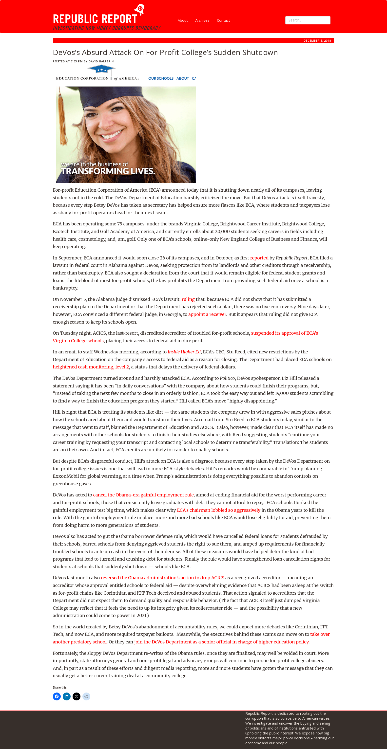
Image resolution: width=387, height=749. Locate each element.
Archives (202, 20)
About (183, 20)
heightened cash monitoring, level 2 (91, 367)
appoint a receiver (207, 314)
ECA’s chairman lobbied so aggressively (218, 510)
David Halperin (101, 61)
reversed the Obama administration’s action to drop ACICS (162, 578)
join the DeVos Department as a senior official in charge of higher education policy (221, 642)
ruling (188, 299)
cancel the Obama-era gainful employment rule (143, 495)
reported (259, 258)
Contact (223, 20)
